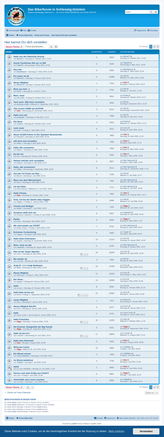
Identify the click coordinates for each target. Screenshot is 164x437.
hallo (15, 313)
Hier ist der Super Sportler (26, 251)
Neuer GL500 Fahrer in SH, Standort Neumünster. (37, 134)
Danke (16, 219)
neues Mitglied (20, 300)
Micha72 (20, 59)
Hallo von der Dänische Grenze (28, 56)
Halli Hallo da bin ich (23, 292)
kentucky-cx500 (23, 104)
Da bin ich (18, 154)
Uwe (125, 82)
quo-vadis (20, 98)
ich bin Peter (19, 186)
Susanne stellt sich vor (24, 212)
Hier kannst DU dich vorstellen (25, 42)
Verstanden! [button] (146, 431)
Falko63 (20, 65)
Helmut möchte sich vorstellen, (28, 160)
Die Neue (17, 121)
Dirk (125, 76)
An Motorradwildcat (23, 360)
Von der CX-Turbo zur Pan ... (27, 173)
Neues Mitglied (20, 82)
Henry (19, 143)
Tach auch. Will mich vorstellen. (29, 102)
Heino (19, 91)
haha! (16, 366)
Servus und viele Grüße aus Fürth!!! (31, 373)
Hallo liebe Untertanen (24, 238)
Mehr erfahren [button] (116, 431)
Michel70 (20, 78)
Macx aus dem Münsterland (27, 180)
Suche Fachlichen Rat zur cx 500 (29, 63)
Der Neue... (18, 279)
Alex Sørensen (129, 160)
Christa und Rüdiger (23, 206)
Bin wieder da (20, 259)
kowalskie (20, 117)
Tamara (20, 124)
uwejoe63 (127, 212)
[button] (158, 47)
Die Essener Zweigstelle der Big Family (32, 327)
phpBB (73, 424)
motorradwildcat (23, 356)
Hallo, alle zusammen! (24, 167)
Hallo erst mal (20, 115)
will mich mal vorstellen (25, 141)
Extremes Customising (24, 232)
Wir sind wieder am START (26, 225)
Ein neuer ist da (21, 76)
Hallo (16, 286)
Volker (19, 169)
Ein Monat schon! (22, 353)
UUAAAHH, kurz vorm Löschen (28, 379)
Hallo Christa (19, 193)
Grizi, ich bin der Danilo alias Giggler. (31, 199)
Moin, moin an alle (22, 245)
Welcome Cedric (21, 347)
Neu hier (17, 69)
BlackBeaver (22, 72)
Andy (19, 268)
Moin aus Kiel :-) (21, 89)
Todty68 (20, 362)
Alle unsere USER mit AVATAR (28, 108)
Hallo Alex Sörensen (23, 340)
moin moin (18, 128)
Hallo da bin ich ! (21, 333)
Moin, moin (19, 95)
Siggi (125, 206)
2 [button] (154, 46)
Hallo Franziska (21, 319)
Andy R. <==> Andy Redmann (28, 265)
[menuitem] (23, 30)
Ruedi (125, 95)
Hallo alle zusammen (23, 147)
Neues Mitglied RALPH (24, 306)
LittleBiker (127, 347)
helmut (19, 163)
